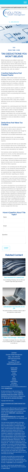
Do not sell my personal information (13, 398)
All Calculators (14, 385)
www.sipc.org (4, 414)
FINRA (10, 413)
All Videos (14, 383)
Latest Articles (14, 381)
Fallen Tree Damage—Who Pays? (14, 337)
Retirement (14, 369)
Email (5, 226)
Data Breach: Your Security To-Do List (14, 307)
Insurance (14, 374)
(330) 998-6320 (14, 22)
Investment (14, 371)
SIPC (14, 413)
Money (14, 378)
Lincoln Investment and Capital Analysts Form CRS (14, 7)
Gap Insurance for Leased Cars (14, 277)
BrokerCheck (8, 388)
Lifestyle (14, 380)
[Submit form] (6, 248)
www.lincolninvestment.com (8, 416)
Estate (14, 373)
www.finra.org (19, 413)
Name (5, 217)
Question (4, 234)
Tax (14, 376)
